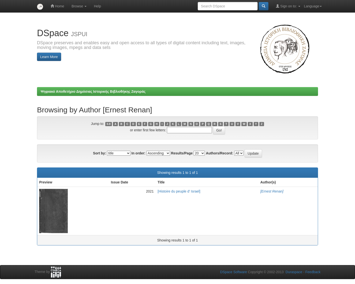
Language (313, 6)
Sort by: (99, 153)
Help (97, 6)
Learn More (49, 57)
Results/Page (182, 153)
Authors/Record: (219, 153)
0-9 (108, 123)
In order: (138, 153)
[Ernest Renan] (271, 191)
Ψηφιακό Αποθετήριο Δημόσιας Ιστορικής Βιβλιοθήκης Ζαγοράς (93, 91)
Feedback (312, 272)
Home (57, 6)
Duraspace (293, 272)
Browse (79, 6)
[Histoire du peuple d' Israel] (179, 191)
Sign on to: (288, 6)
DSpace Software (233, 272)
